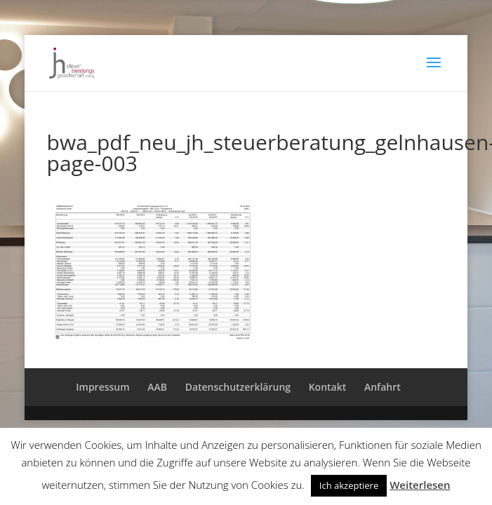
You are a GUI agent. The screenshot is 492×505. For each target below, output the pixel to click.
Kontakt (328, 386)
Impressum (102, 386)
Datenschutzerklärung (238, 386)
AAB (157, 386)
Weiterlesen (420, 485)
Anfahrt (382, 386)
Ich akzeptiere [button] (348, 485)
